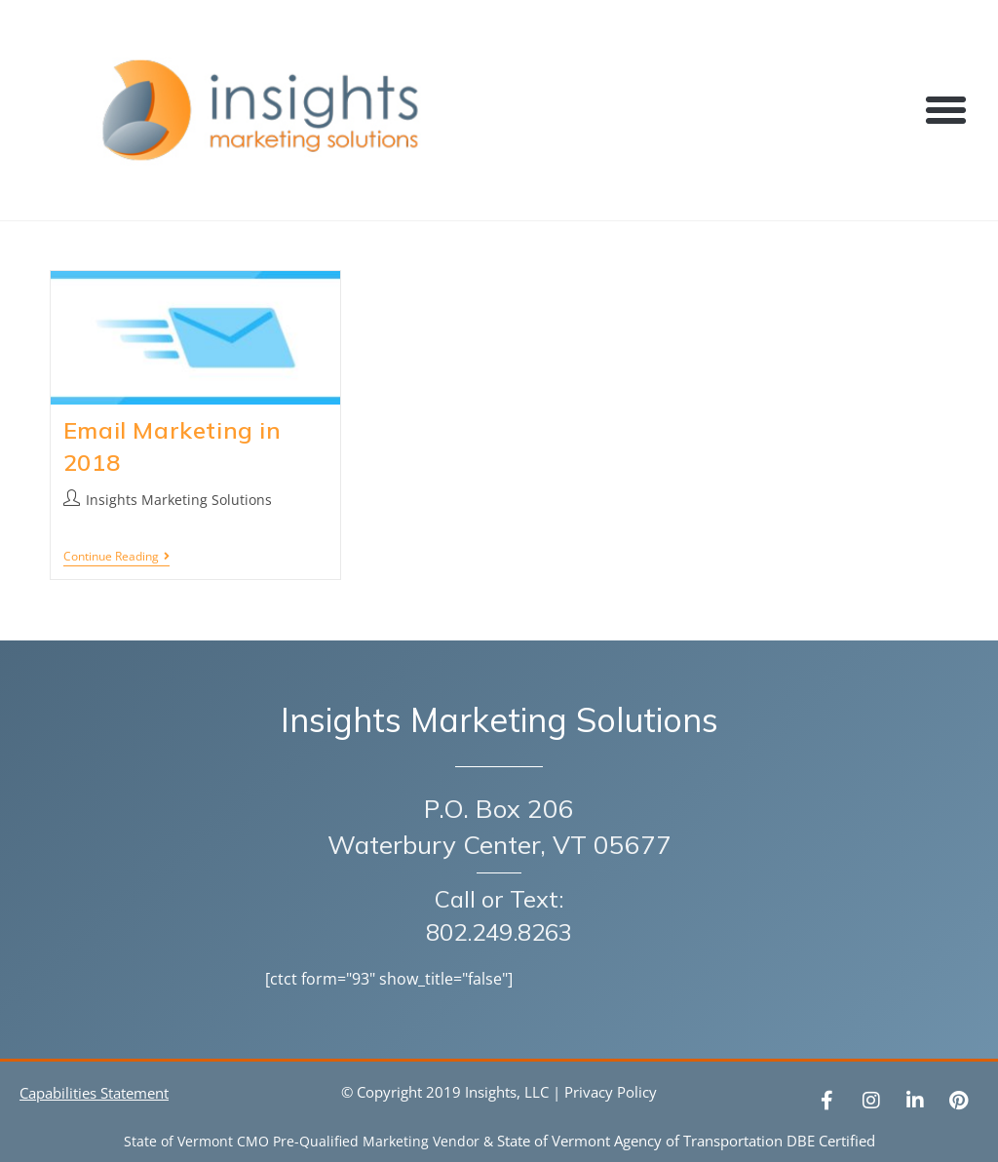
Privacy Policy (610, 1092)
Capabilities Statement (94, 1093)
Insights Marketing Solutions (179, 499)
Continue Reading (116, 557)
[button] (946, 110)
